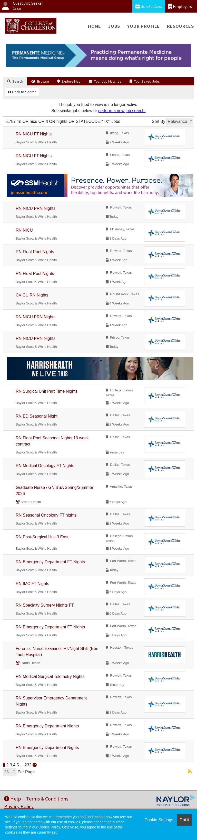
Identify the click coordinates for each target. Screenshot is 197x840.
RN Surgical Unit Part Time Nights (46, 391)
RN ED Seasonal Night (36, 416)
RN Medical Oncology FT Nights (45, 465)
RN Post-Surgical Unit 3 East (42, 537)
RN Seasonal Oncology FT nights (46, 515)
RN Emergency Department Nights (47, 726)
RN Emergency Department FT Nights (50, 562)
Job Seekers (148, 6)
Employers (180, 6)
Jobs (114, 26)
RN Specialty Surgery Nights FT (45, 605)
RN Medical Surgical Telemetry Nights (50, 676)
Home (94, 26)
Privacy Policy (19, 806)
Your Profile (143, 26)
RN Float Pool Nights (35, 252)
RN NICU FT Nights (34, 134)
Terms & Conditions (47, 798)
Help (12, 798)
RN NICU (24, 230)
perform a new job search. (122, 110)
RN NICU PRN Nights (35, 208)
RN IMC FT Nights (32, 583)
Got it (184, 820)
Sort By (158, 121)
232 (28, 765)
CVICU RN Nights (32, 295)
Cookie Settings (158, 820)
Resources (180, 26)
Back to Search (21, 92)
